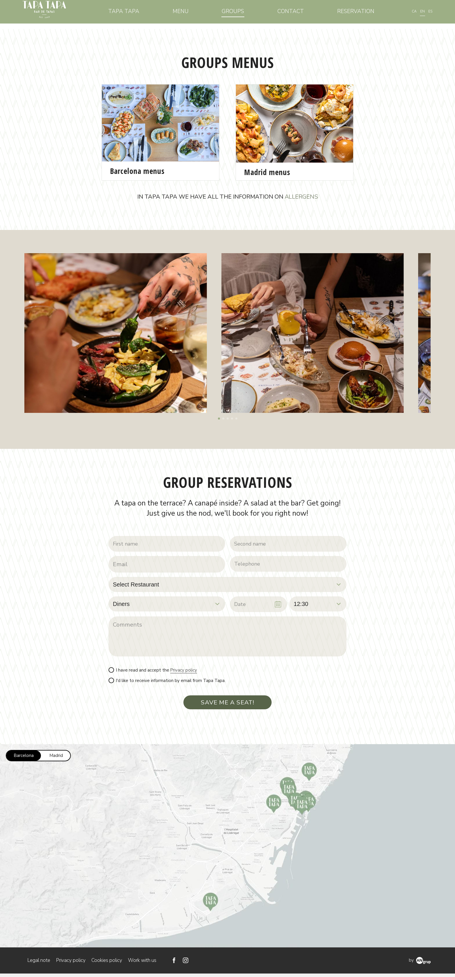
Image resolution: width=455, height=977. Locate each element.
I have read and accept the (156, 672)
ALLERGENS (301, 197)
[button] (219, 418)
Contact (294, 14)
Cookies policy (106, 963)
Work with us (142, 963)
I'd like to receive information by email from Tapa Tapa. (170, 682)
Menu (189, 14)
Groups (239, 14)
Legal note (38, 963)
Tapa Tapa (134, 14)
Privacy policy (183, 672)
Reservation (356, 14)
